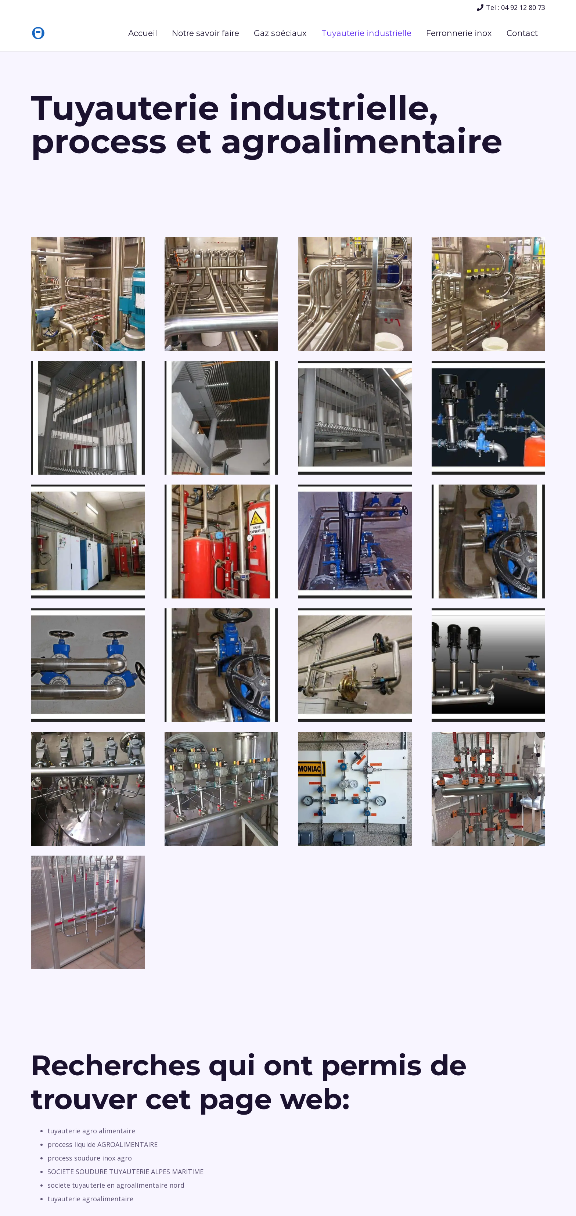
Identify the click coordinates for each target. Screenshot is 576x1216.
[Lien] (38, 33)
